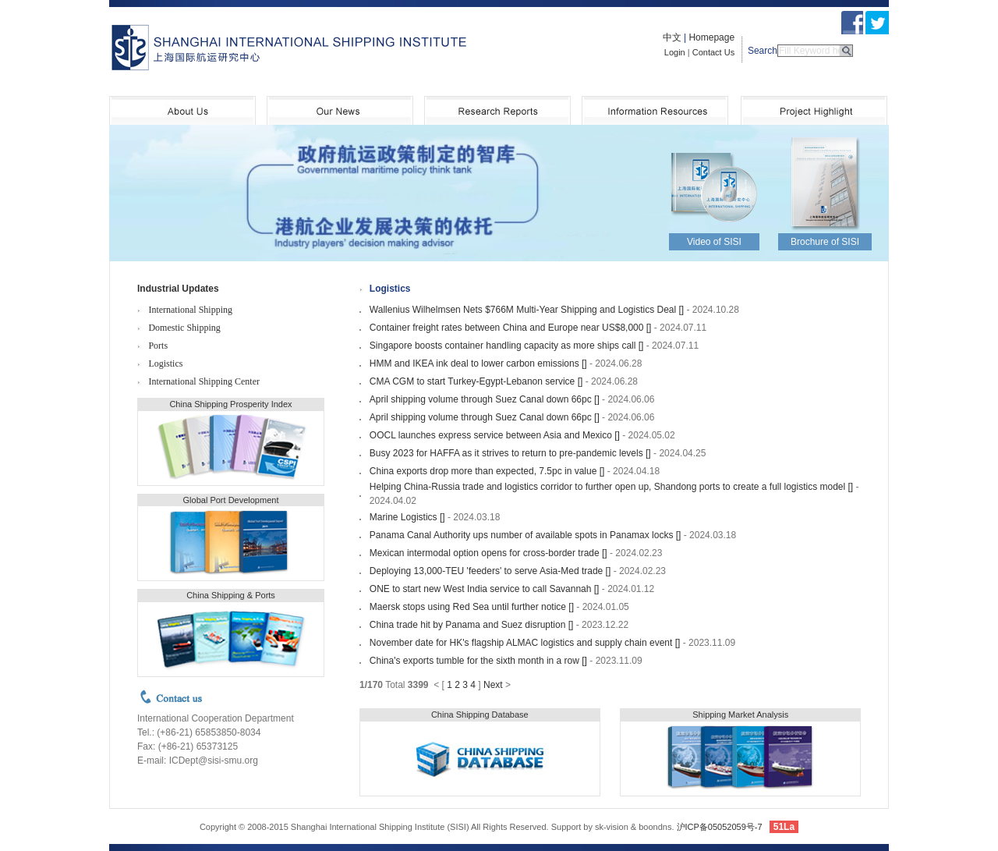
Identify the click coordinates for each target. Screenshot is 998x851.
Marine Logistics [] (407, 517)
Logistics (165, 363)
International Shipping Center (204, 381)
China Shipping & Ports (230, 595)
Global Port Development (231, 500)
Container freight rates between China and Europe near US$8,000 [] (511, 327)
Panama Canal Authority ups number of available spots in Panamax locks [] (525, 535)
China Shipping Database (480, 714)
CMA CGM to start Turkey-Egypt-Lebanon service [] (476, 381)
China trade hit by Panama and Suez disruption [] (472, 624)
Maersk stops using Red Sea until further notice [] (472, 606)
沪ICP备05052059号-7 (720, 826)
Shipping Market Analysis (740, 714)
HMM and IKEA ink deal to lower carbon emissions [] (478, 363)
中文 (672, 37)
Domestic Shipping (184, 327)
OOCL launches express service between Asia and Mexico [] (495, 435)
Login (674, 52)
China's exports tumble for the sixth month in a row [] (478, 660)
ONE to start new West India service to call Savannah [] (485, 588)
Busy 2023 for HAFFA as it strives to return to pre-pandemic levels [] (510, 453)
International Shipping (190, 309)
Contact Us (713, 52)
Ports (158, 345)
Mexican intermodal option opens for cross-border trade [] (488, 553)
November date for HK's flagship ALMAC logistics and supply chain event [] (525, 642)
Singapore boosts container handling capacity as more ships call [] (507, 345)
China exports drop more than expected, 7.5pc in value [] (487, 471)
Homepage (711, 37)
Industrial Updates (178, 288)
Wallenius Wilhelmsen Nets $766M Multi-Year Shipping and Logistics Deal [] (527, 309)
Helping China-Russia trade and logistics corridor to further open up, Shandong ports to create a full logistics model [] (611, 486)
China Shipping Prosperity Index (230, 404)
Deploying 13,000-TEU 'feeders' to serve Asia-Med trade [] (490, 571)
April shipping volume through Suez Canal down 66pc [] (485, 399)
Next (493, 684)
